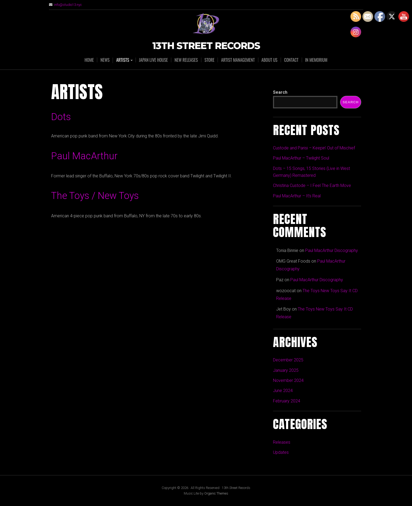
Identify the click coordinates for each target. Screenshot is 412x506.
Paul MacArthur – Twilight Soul (301, 158)
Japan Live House (153, 60)
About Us (270, 60)
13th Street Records (206, 46)
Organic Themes (216, 493)
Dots (61, 117)
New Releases (186, 60)
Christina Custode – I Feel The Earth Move (312, 185)
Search (280, 92)
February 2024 (286, 400)
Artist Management (238, 60)
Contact (291, 60)
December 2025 (288, 359)
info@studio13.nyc (68, 5)
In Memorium (316, 60)
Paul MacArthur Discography (331, 250)
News (104, 60)
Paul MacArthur (84, 156)
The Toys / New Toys (95, 195)
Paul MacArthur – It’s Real (297, 195)
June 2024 (283, 390)
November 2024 (288, 380)
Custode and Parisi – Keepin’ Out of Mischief (314, 147)
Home (89, 60)
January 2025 (286, 370)
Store (210, 60)
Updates (281, 452)
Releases (281, 442)
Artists (122, 60)
